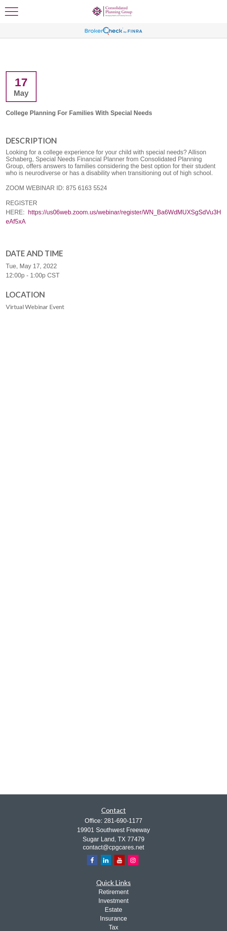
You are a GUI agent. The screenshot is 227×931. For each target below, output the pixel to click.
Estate (113, 909)
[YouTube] (119, 860)
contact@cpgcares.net (113, 847)
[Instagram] (133, 860)
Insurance (113, 918)
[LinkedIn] (106, 860)
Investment (113, 901)
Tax (114, 927)
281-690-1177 (123, 820)
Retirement (113, 892)
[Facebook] (92, 860)
